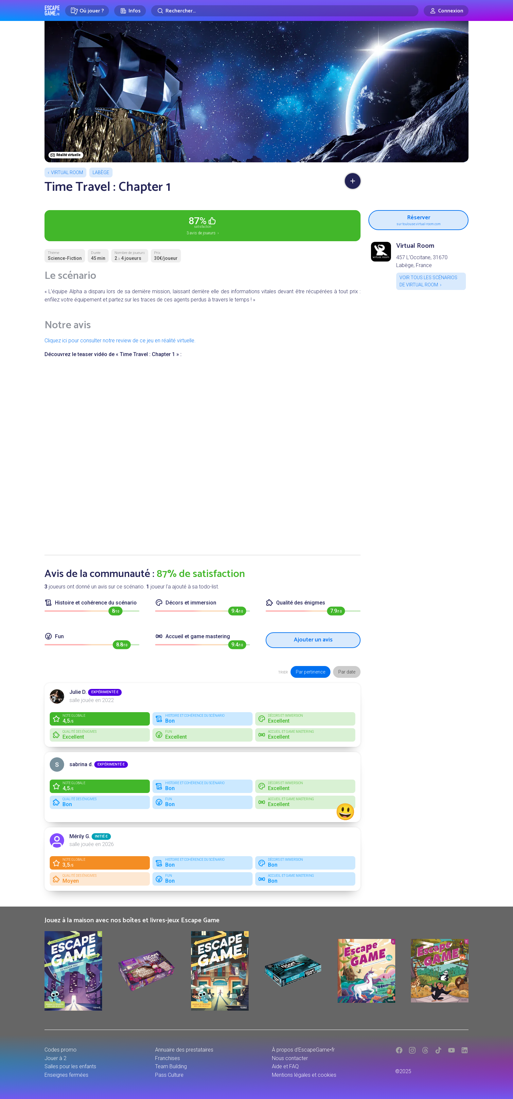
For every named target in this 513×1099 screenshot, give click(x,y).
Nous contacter (290, 1058)
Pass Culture (169, 1075)
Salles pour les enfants (70, 1066)
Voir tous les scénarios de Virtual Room (428, 281)
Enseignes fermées (66, 1075)
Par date (346, 672)
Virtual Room (67, 172)
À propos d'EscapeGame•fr (303, 1050)
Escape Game (52, 10)
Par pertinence (310, 672)
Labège (101, 172)
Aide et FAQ (285, 1066)
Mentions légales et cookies (304, 1075)
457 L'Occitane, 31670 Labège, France (422, 261)
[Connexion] (446, 10)
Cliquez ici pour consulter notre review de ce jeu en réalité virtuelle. (120, 340)
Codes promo (60, 1050)
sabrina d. (81, 764)
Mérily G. (79, 836)
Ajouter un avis (313, 640)
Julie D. (78, 692)
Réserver (418, 219)
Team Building (171, 1066)
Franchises (167, 1058)
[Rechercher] (284, 10)
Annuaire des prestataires (184, 1050)
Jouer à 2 (55, 1058)
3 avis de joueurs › (202, 225)
